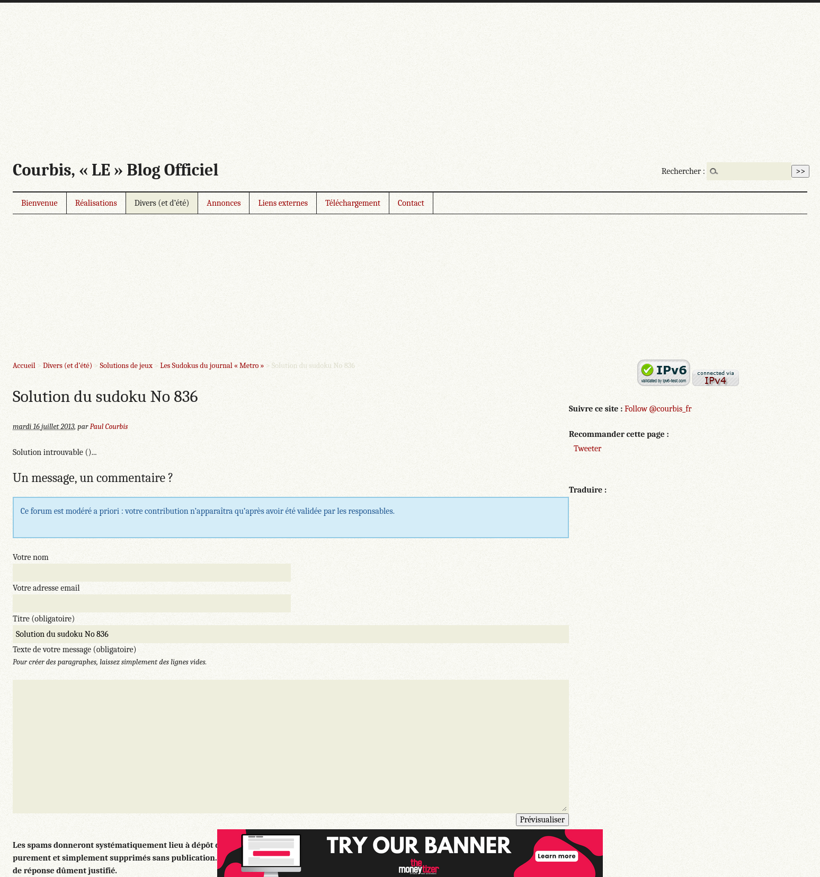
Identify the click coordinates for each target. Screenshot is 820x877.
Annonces (223, 203)
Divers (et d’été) (162, 203)
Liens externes (283, 203)
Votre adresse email (46, 588)
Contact (411, 203)
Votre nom (31, 557)
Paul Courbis (109, 426)
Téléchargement (352, 203)
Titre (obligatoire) (44, 619)
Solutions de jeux (126, 365)
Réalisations (96, 203)
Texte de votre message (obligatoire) (75, 649)
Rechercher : (683, 171)
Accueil (24, 365)
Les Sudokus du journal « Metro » (212, 365)
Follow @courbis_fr (658, 409)
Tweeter (587, 448)
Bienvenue (39, 203)
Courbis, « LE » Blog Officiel (115, 170)
